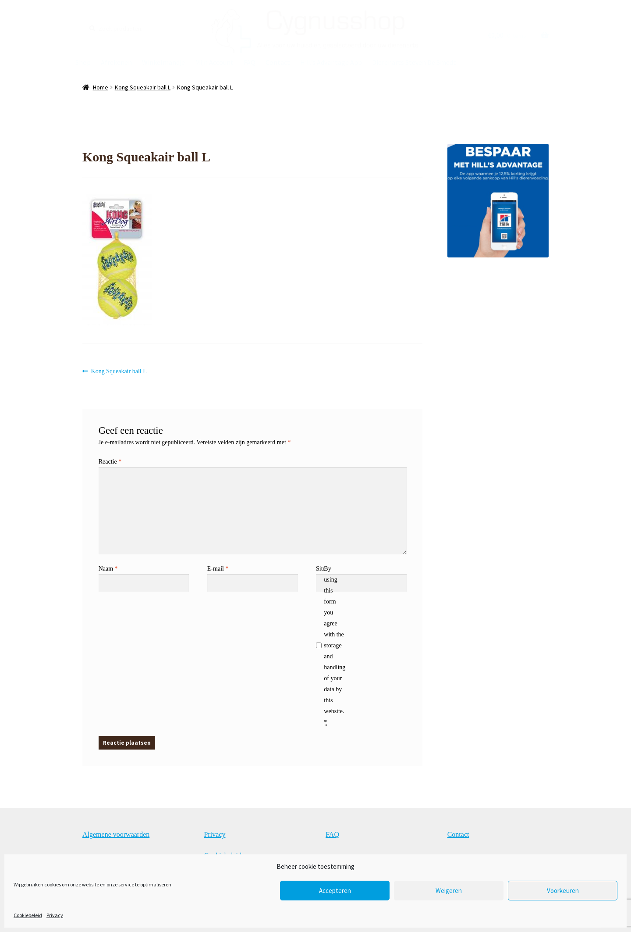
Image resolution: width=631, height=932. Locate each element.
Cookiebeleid (28, 915)
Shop (83, 62)
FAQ (249, 62)
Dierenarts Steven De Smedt (414, 62)
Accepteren (335, 890)
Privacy (54, 915)
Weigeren (449, 890)
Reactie (110, 461)
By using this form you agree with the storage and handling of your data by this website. (334, 645)
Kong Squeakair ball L (142, 87)
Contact (278, 62)
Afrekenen (116, 62)
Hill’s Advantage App (331, 62)
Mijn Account (214, 62)
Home (100, 87)
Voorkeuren (563, 890)
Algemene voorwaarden (115, 834)
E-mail (218, 568)
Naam (108, 568)
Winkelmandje (163, 62)
